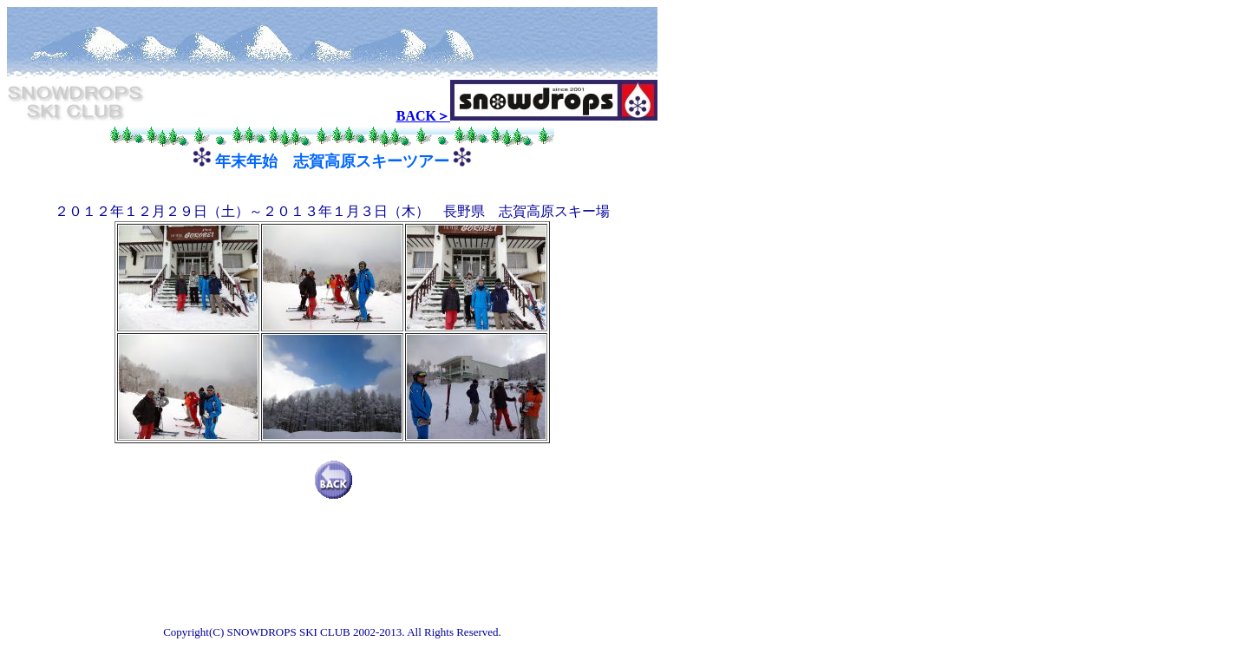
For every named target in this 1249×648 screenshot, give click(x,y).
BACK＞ (423, 115)
